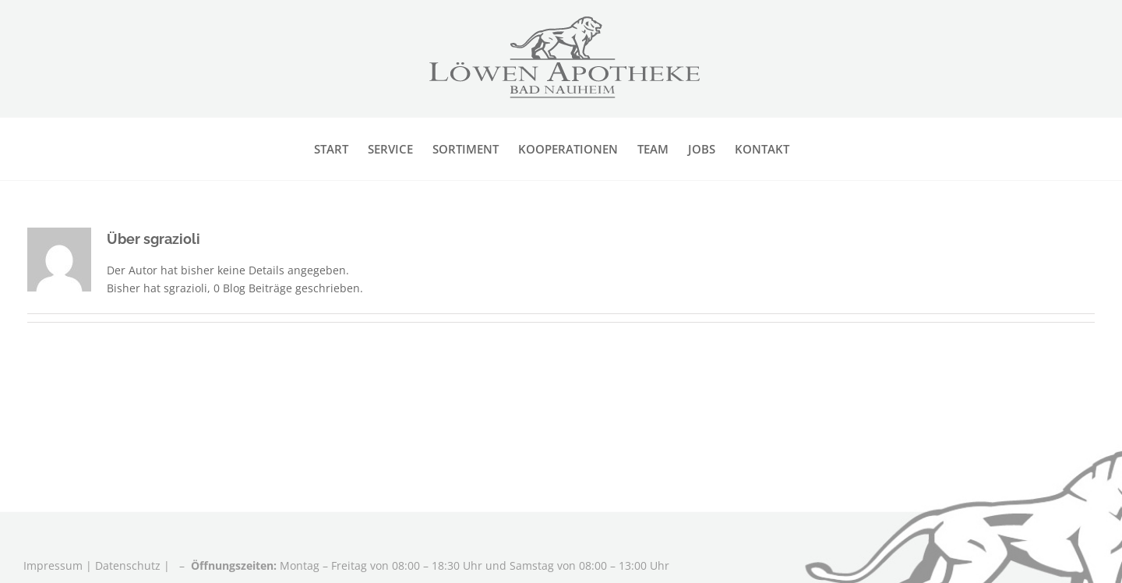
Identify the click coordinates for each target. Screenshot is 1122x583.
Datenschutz (128, 565)
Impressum (54, 565)
